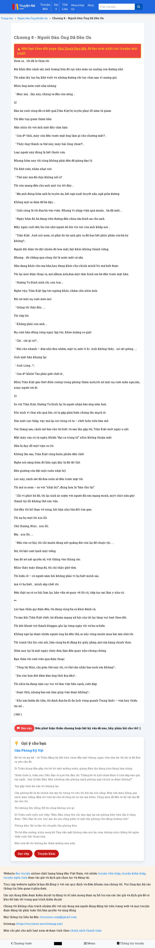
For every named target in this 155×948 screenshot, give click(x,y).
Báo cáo (24, 728)
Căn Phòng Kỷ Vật (29, 750)
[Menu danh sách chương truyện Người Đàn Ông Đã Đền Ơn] (89, 943)
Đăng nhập (77, 5)
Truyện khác (46, 853)
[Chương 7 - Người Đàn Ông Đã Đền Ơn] (21, 943)
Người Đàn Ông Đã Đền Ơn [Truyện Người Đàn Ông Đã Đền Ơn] (32, 18)
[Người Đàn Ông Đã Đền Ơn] (130, 943)
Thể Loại (65, 7)
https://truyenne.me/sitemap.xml (39, 924)
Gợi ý (56, 7)
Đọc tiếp (23, 853)
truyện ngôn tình (15, 877)
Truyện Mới (45, 7)
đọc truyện (22, 873)
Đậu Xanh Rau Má (72, 48)
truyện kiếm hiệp (133, 873)
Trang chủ (7, 18)
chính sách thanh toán (86, 930)
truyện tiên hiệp (109, 873)
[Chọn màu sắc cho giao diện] (58, 943)
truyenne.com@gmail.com (58, 917)
